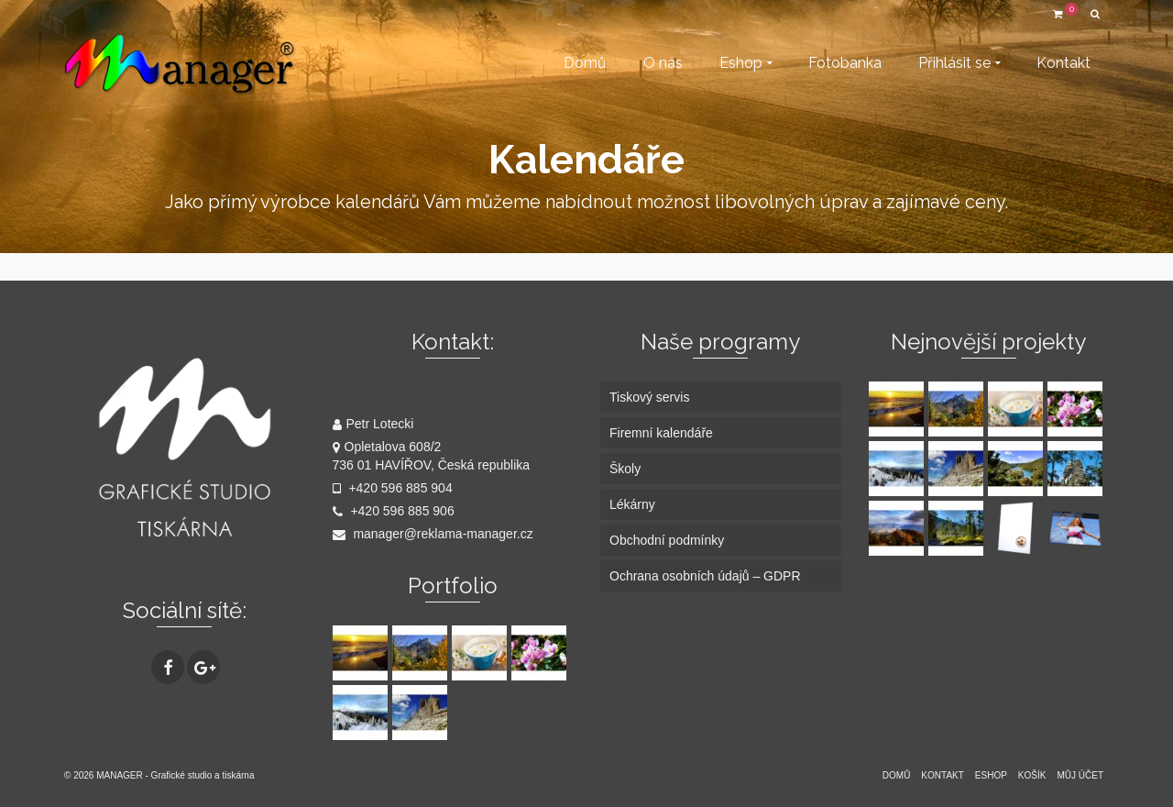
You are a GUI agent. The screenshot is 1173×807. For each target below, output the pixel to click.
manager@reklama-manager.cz (433, 533)
